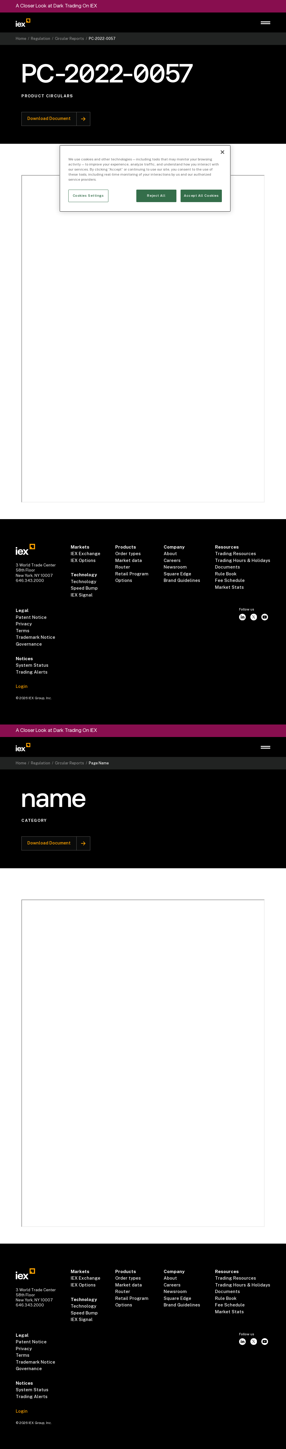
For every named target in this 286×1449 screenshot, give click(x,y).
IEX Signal (82, 594)
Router (122, 566)
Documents (227, 566)
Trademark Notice (35, 637)
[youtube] (265, 617)
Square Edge (177, 573)
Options (123, 580)
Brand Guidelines (182, 580)
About (170, 553)
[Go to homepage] (23, 22)
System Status (32, 665)
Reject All (156, 195)
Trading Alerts (32, 671)
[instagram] (242, 617)
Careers (172, 560)
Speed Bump (84, 588)
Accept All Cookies (201, 195)
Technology (83, 581)
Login (22, 686)
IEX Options (83, 560)
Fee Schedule (230, 580)
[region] (145, 178)
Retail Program (131, 573)
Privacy (24, 623)
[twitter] (253, 617)
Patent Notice (31, 617)
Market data (128, 560)
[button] (266, 23)
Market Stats (229, 587)
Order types (128, 553)
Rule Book (225, 573)
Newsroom (175, 566)
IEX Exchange (85, 553)
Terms (22, 630)
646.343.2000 (30, 580)
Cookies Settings (88, 195)
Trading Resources (235, 553)
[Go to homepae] (25, 549)
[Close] (222, 152)
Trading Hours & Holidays (242, 560)
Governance (29, 644)
